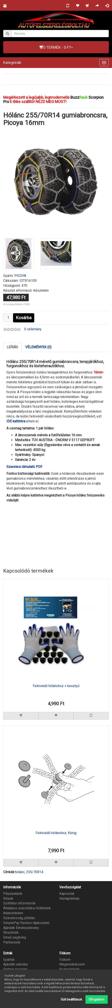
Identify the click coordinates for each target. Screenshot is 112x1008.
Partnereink (11, 942)
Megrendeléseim (72, 964)
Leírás (12, 347)
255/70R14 (34, 872)
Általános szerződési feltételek (27, 908)
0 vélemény (33, 329)
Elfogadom (96, 999)
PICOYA (20, 276)
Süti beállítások (71, 999)
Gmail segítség (14, 937)
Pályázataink (12, 894)
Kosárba (23, 317)
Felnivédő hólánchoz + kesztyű (56, 686)
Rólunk (8, 898)
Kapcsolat (66, 894)
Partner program (15, 969)
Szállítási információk (19, 903)
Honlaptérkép (69, 898)
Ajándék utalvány (15, 964)
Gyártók (9, 960)
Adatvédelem (13, 913)
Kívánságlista (69, 969)
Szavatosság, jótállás (19, 918)
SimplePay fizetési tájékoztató (26, 923)
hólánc (20, 872)
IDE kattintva (15, 421)
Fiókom (64, 960)
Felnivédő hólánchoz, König (56, 833)
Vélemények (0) (38, 347)
